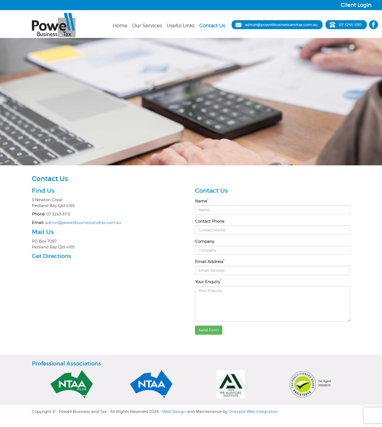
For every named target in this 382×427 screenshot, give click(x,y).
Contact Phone (209, 221)
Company (204, 241)
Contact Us (212, 25)
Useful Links (180, 25)
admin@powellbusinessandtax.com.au (281, 24)
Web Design (174, 411)
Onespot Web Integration (253, 411)
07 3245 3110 (350, 24)
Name (201, 201)
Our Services (147, 25)
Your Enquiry (208, 281)
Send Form (208, 330)
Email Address (209, 261)
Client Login (356, 5)
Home (120, 25)
